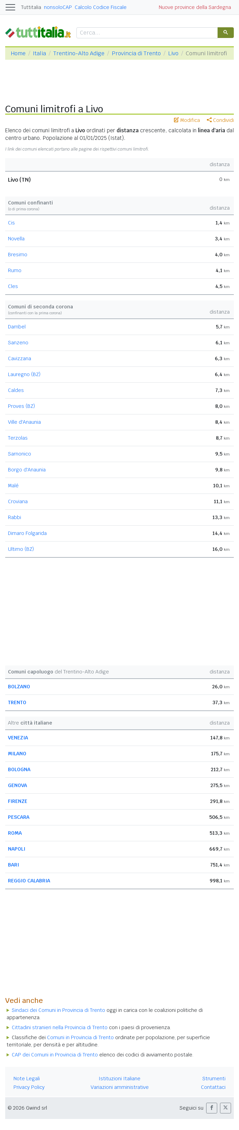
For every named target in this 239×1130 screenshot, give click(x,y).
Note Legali (26, 1078)
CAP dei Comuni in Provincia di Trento (55, 1055)
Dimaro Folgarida (27, 533)
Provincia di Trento (136, 53)
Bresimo (17, 254)
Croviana (18, 501)
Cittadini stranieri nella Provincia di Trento (60, 1027)
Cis (11, 223)
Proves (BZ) (21, 406)
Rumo (14, 270)
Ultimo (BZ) (21, 549)
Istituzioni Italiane (119, 1078)
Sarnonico (19, 454)
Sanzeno (18, 342)
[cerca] (146, 33)
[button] (211, 1108)
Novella (16, 239)
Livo (173, 53)
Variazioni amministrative (120, 1087)
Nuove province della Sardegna (195, 7)
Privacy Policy (29, 1087)
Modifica (187, 120)
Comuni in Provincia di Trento (80, 1037)
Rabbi (14, 517)
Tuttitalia (31, 7)
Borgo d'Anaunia (27, 470)
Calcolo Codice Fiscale (101, 7)
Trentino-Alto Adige (78, 53)
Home (18, 53)
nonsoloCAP (58, 7)
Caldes (16, 390)
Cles (13, 286)
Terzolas (18, 438)
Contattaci (213, 1087)
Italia (39, 53)
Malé (13, 485)
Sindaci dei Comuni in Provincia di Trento (58, 1010)
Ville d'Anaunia (24, 422)
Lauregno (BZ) (24, 374)
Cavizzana (19, 358)
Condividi (220, 120)
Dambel (17, 327)
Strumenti (214, 1078)
